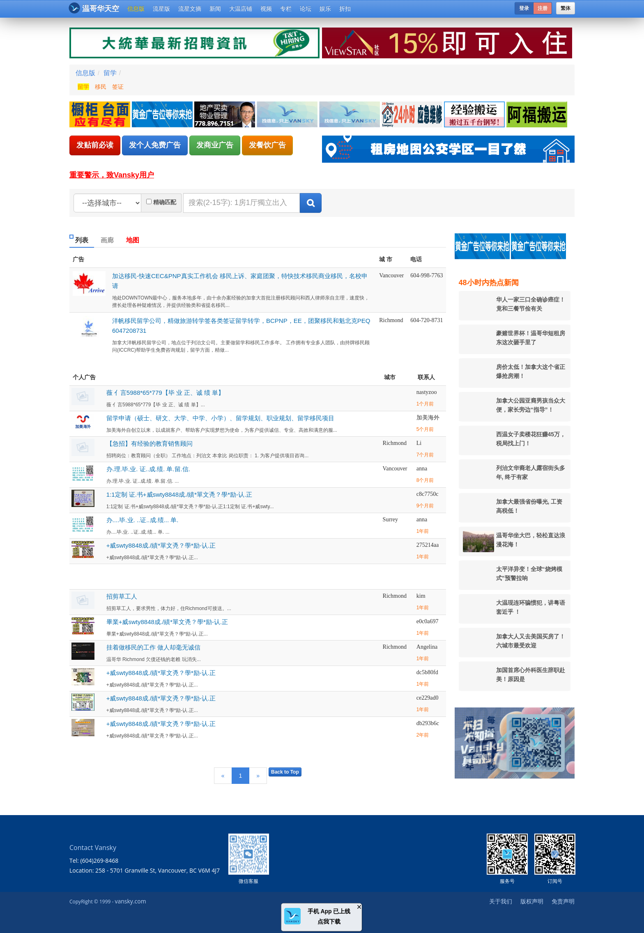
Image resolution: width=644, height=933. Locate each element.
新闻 (215, 8)
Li (418, 443)
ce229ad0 (427, 698)
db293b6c (427, 723)
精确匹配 (164, 202)
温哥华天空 (94, 8)
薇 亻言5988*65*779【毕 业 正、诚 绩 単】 (165, 392)
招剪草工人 (121, 596)
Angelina (426, 647)
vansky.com (130, 901)
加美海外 (427, 418)
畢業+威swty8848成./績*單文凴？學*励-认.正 (167, 621)
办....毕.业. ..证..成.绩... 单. (142, 519)
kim (421, 596)
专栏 (286, 8)
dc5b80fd (427, 672)
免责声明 (563, 901)
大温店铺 (240, 8)
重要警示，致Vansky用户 (111, 175)
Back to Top (285, 772)
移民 (100, 86)
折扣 (345, 8)
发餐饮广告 (267, 145)
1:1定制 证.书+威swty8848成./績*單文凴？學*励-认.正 (179, 494)
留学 (110, 72)
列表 (81, 240)
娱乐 (325, 8)
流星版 (161, 8)
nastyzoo (426, 392)
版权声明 (531, 901)
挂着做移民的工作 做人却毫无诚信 (153, 647)
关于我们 (500, 901)
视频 (266, 8)
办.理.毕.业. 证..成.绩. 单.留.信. (148, 468)
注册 (542, 8)
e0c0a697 (427, 621)
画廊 (107, 240)
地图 (132, 240)
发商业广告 (214, 145)
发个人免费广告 (155, 145)
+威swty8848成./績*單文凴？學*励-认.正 (161, 545)
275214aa (427, 545)
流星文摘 (189, 8)
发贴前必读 (94, 145)
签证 (118, 86)
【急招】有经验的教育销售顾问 (149, 443)
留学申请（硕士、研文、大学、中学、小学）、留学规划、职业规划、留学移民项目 (220, 418)
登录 (524, 8)
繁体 (565, 8)
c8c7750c (427, 494)
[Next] (258, 775)
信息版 (136, 8)
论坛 (305, 8)
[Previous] (223, 775)
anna (421, 468)
